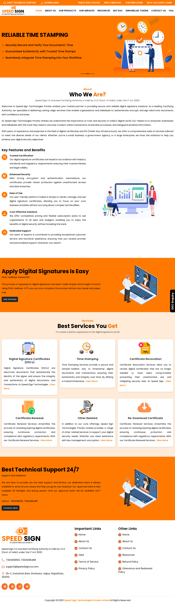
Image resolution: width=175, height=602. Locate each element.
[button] (5, 586)
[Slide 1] (83, 73)
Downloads (50, 2)
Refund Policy (130, 561)
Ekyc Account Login (159, 2)
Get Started (9, 299)
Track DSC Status (89, 2)
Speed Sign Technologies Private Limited (87, 600)
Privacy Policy (87, 568)
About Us (50, 10)
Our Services (86, 10)
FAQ (171, 10)
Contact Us (158, 10)
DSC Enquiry (172, 301)
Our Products (67, 10)
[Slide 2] (87, 73)
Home (39, 10)
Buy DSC (118, 10)
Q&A (81, 555)
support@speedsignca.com (20, 566)
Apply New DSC (112, 2)
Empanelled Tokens (137, 10)
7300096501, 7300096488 (24, 501)
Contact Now (10, 508)
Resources (103, 10)
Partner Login (134, 2)
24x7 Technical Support (19, 2)
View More (92, 381)
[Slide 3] (92, 73)
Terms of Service (88, 561)
